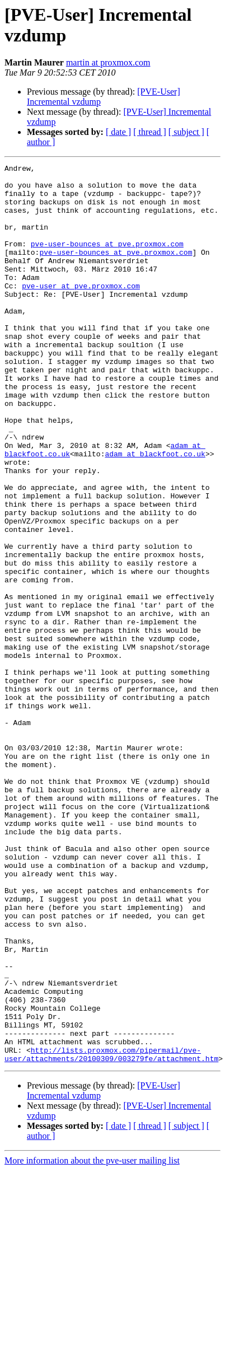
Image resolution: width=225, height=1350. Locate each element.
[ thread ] (149, 132)
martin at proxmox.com (108, 62)
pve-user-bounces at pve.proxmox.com (107, 260)
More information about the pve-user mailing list (92, 1340)
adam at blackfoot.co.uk (155, 512)
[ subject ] (186, 132)
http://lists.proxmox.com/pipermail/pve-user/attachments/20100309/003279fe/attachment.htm (111, 1233)
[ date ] (118, 132)
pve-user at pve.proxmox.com (81, 311)
